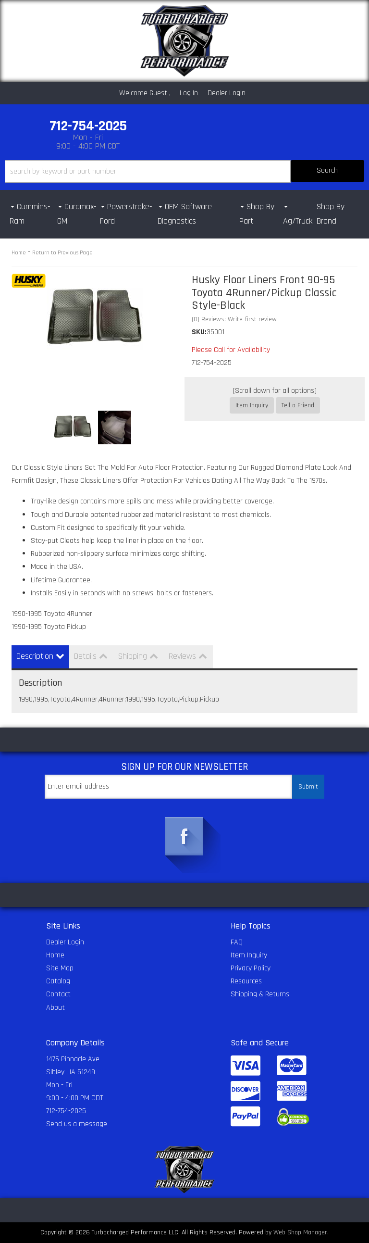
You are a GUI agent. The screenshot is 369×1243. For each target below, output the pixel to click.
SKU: (199, 332)
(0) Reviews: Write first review (234, 319)
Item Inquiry (251, 405)
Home (19, 252)
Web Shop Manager (300, 1232)
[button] (184, 171)
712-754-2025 (66, 1111)
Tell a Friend (298, 405)
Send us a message (76, 1124)
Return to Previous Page (62, 252)
